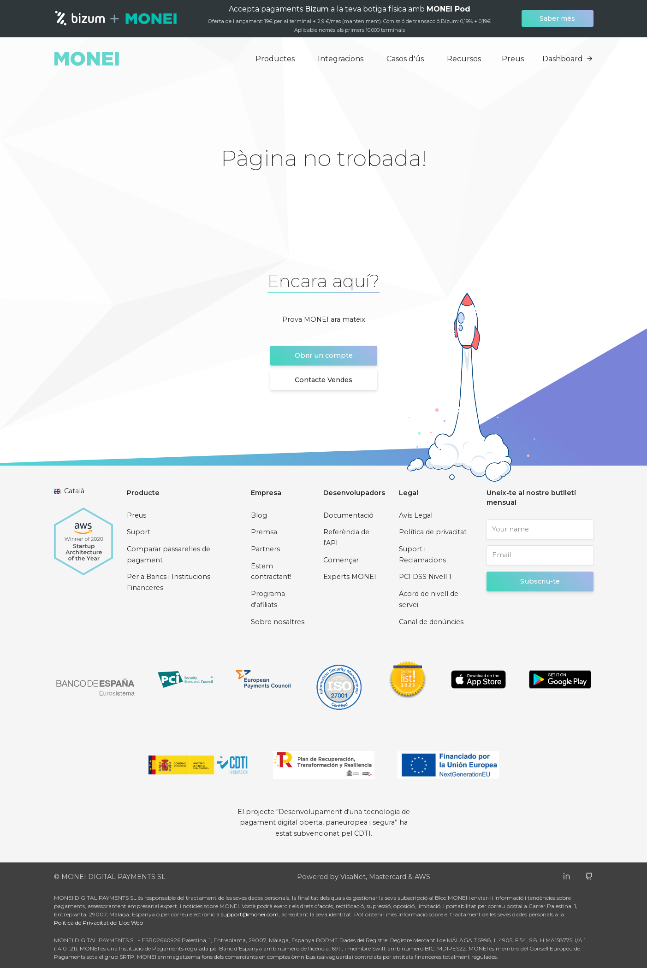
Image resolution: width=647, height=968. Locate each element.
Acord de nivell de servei (428, 599)
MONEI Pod (448, 9)
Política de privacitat (433, 532)
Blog (259, 515)
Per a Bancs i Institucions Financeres (168, 582)
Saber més (557, 18)
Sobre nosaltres (277, 622)
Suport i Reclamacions (422, 554)
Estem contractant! (271, 571)
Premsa (264, 532)
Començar (341, 560)
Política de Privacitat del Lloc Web (98, 922)
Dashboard (568, 58)
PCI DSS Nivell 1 (425, 577)
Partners (265, 549)
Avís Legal (416, 515)
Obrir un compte (324, 355)
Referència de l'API (346, 537)
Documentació (348, 515)
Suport (138, 532)
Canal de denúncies (431, 622)
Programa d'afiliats (268, 599)
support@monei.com (250, 914)
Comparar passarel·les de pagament (168, 554)
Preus (513, 58)
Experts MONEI (349, 577)
